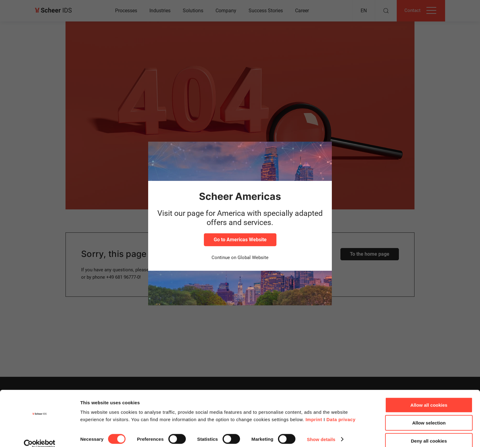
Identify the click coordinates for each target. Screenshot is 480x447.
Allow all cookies (429, 396)
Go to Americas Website (240, 240)
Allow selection (428, 414)
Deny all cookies (429, 431)
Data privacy (340, 410)
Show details (321, 430)
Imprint (314, 410)
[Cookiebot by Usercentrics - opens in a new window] (39, 435)
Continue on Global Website (240, 257)
